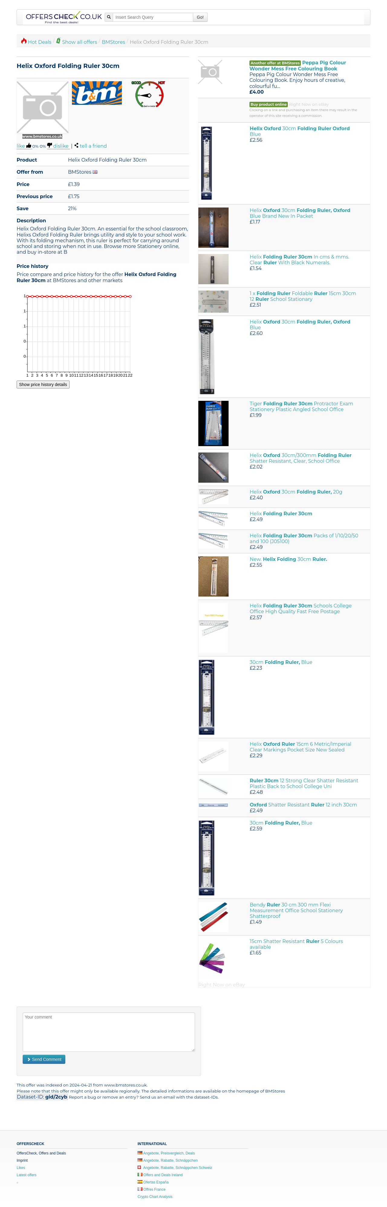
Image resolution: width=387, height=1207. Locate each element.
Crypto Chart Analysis (155, 1197)
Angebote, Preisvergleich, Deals (166, 1153)
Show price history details (43, 384)
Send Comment (44, 1059)
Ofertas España (153, 1182)
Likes (21, 1168)
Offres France (151, 1189)
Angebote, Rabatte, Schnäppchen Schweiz (175, 1168)
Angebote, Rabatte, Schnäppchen (168, 1160)
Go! (200, 17)
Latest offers (27, 1175)
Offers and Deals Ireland (160, 1175)
